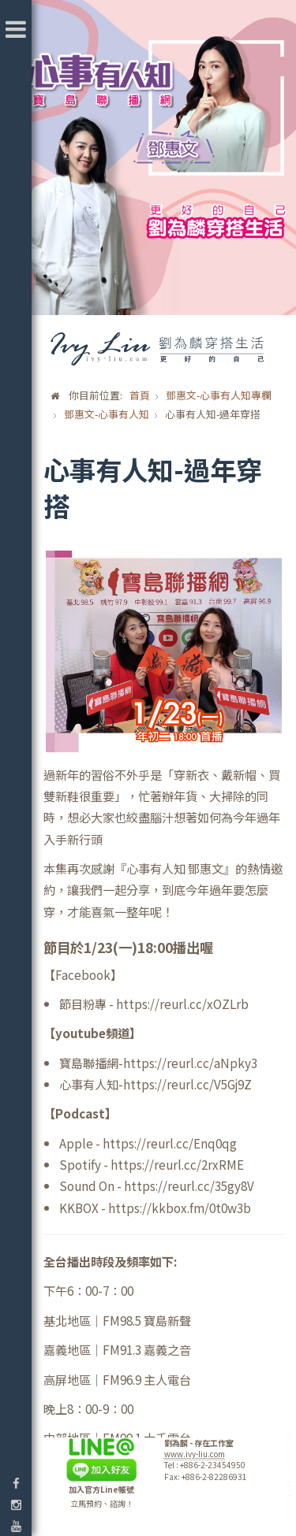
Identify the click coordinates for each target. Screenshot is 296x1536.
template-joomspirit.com (290, 1477)
